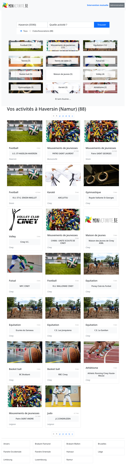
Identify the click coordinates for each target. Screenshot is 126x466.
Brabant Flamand (42, 443)
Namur (69, 459)
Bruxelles (102, 443)
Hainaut (70, 451)
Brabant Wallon (73, 443)
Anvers (6, 443)
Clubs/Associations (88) (42, 31)
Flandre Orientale (43, 451)
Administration (117, 5)
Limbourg (7, 459)
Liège (100, 451)
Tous (25, 31)
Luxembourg (40, 459)
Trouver (101, 24)
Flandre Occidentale (12, 451)
